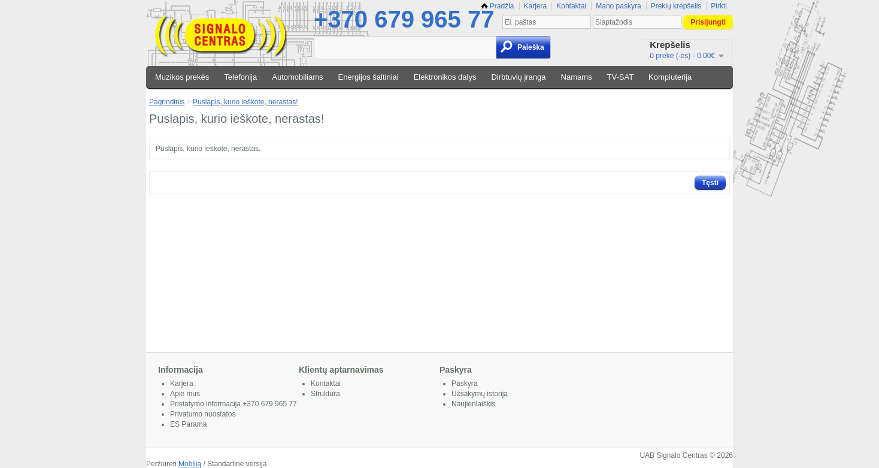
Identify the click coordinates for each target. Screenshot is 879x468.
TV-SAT (620, 77)
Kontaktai (571, 6)
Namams (576, 77)
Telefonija (240, 77)
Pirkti (719, 6)
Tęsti (710, 183)
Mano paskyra (618, 6)
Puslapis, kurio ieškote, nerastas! (245, 102)
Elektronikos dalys (445, 77)
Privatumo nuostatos (202, 414)
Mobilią (189, 464)
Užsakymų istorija (479, 394)
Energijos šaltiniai (368, 77)
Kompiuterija (670, 77)
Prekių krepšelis (676, 6)
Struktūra (325, 394)
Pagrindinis (166, 102)
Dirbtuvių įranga (518, 77)
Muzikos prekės (182, 77)
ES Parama (188, 424)
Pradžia (497, 6)
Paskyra (464, 383)
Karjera (535, 6)
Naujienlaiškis (473, 404)
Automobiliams (297, 77)
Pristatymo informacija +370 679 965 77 (233, 404)
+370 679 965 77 (404, 19)
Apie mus (185, 394)
